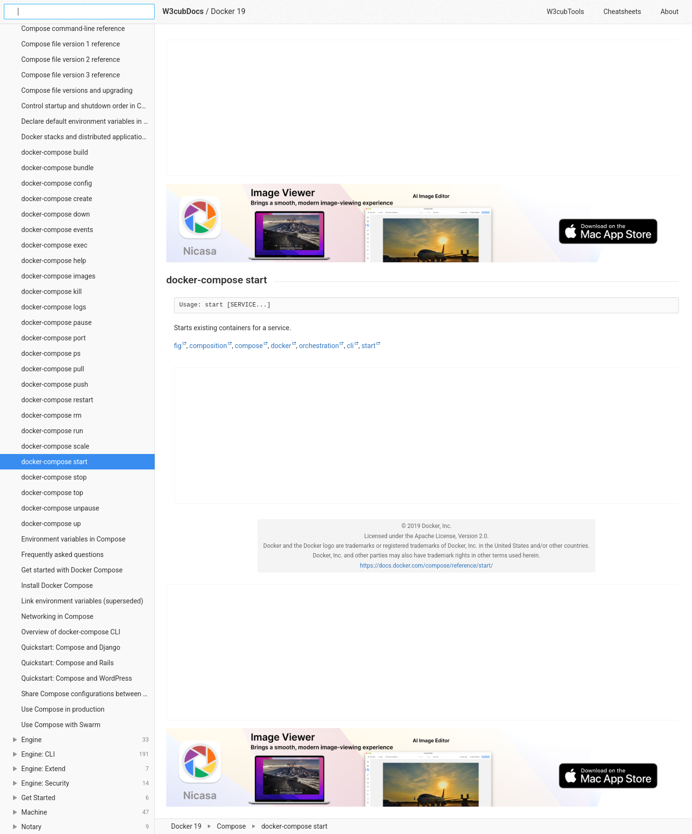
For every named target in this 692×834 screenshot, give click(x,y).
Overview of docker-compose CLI (70, 632)
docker (281, 346)
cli (350, 346)
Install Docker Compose (57, 585)
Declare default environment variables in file (86, 121)
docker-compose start (54, 462)
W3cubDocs (183, 11)
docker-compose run (52, 431)
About (669, 11)
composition (208, 346)
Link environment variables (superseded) (82, 601)
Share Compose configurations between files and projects (88, 694)
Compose (231, 826)
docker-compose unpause (60, 508)
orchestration (319, 346)
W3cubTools (565, 11)
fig (178, 346)
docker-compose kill (51, 291)
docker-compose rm (51, 415)
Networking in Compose (57, 616)
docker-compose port (53, 338)
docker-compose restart (57, 400)
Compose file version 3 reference (70, 75)
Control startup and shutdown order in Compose (88, 106)
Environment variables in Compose (73, 539)
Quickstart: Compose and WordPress (76, 678)
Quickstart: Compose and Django (70, 647)
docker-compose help (53, 260)
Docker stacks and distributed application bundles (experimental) (88, 137)
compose (249, 346)
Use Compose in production (62, 709)
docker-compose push (54, 384)
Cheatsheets (622, 11)
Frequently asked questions (62, 554)
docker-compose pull (52, 369)
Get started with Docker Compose (72, 570)
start (368, 346)
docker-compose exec (54, 245)
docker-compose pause (56, 322)
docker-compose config (56, 183)
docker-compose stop (53, 477)
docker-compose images (58, 276)
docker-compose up (51, 523)
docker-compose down (55, 214)
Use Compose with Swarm (61, 725)
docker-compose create (56, 199)
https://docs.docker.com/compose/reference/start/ (426, 565)
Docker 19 (186, 826)
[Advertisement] (423, 108)
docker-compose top (52, 493)
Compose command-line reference (73, 28)
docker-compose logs (53, 307)
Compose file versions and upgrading (76, 90)
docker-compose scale (55, 446)
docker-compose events (57, 230)
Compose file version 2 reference (70, 59)
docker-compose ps (51, 353)
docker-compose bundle (57, 168)
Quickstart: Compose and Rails (67, 663)
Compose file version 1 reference (70, 44)
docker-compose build (54, 152)
